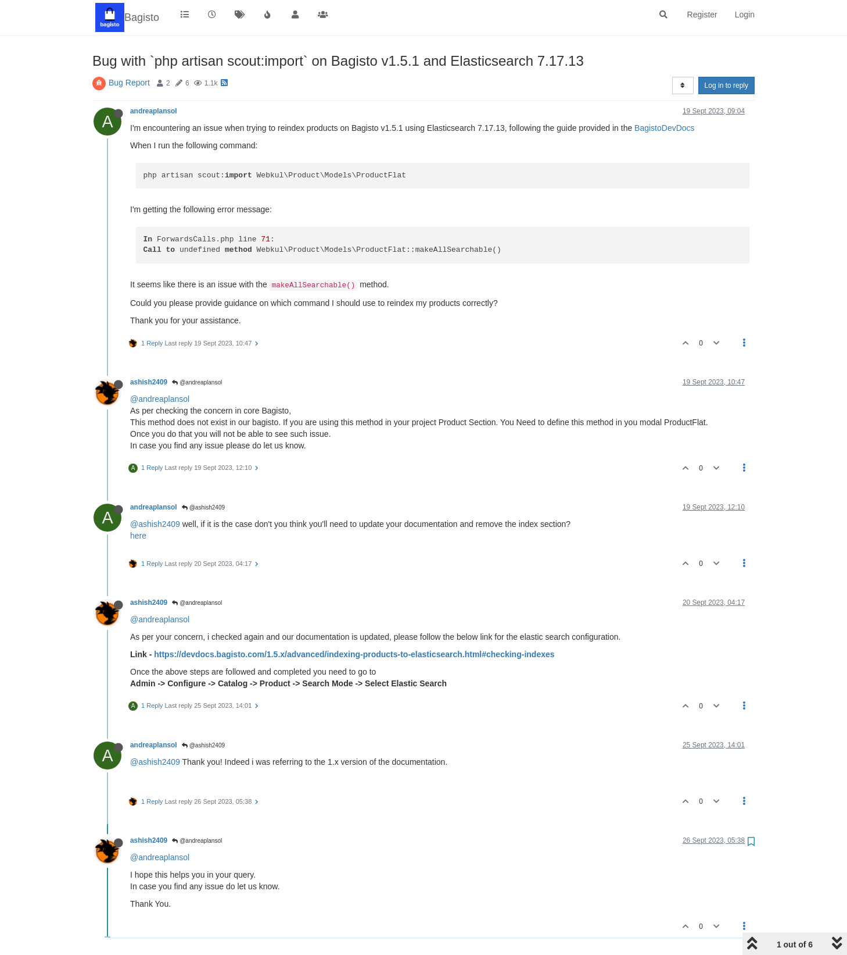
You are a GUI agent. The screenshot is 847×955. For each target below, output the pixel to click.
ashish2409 (148, 382)
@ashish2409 (203, 507)
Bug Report (129, 82)
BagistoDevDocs (664, 128)
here (138, 535)
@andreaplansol (197, 382)
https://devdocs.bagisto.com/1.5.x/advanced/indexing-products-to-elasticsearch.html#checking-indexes (354, 654)
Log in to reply (726, 85)
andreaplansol (153, 111)
